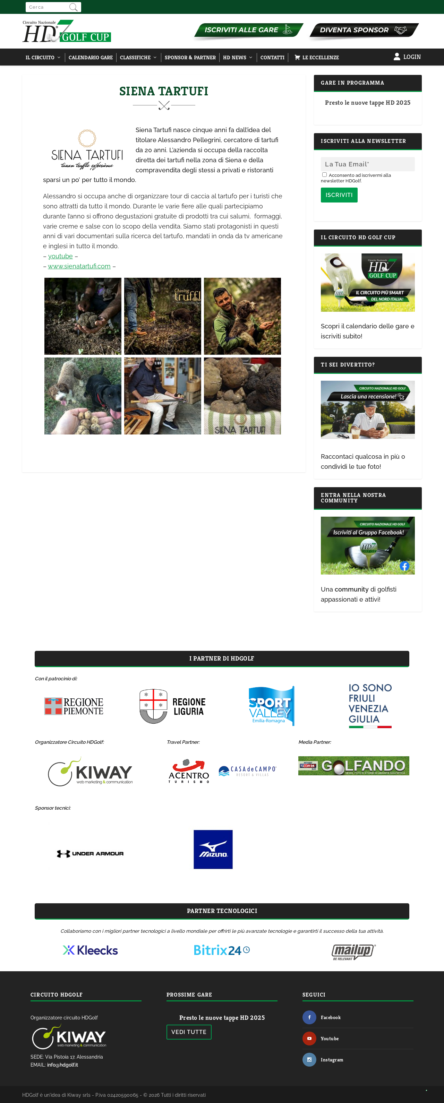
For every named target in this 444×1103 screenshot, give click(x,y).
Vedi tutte (189, 1032)
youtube (60, 256)
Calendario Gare (91, 57)
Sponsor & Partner (190, 57)
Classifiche (135, 57)
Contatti (272, 57)
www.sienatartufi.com (79, 266)
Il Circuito (40, 57)
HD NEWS (234, 57)
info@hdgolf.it (62, 1065)
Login (412, 57)
